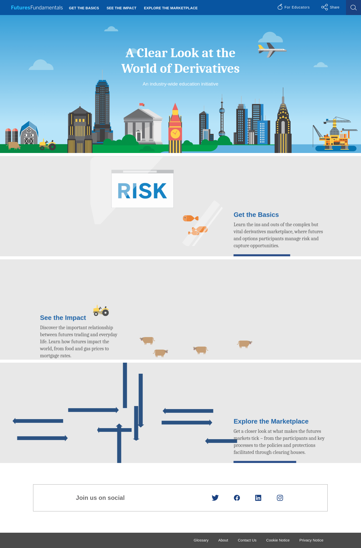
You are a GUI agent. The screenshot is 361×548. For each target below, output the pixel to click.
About (223, 540)
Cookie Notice (278, 540)
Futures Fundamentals (37, 7)
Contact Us (247, 540)
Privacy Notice (311, 540)
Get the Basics (84, 8)
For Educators (297, 7)
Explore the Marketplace (171, 8)
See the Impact (121, 8)
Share (334, 7)
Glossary (201, 540)
